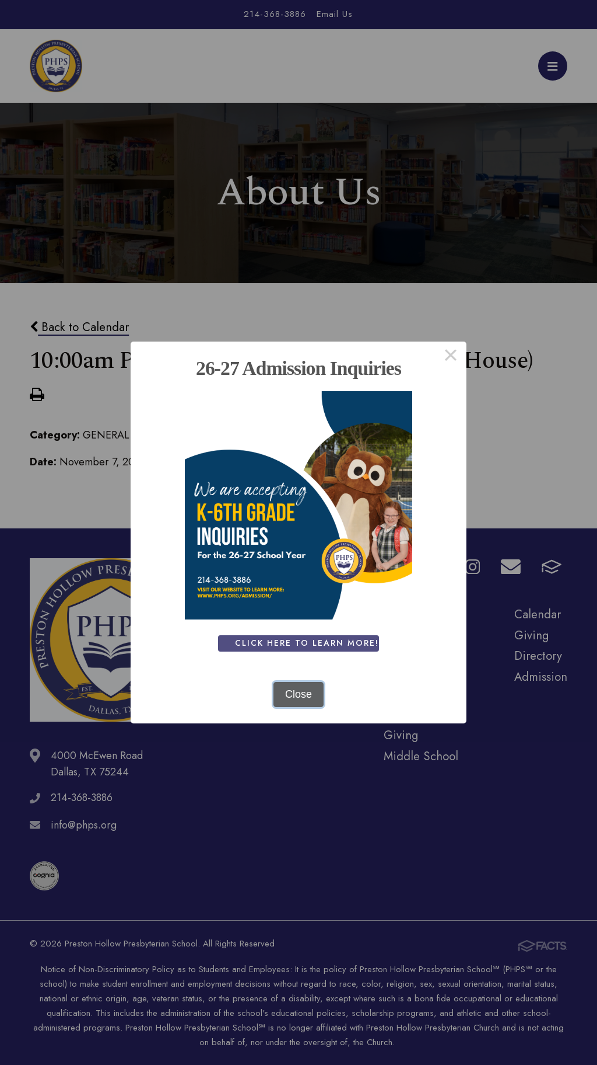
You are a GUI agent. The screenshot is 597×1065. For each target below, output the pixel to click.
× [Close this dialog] (450, 357)
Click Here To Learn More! (309, 643)
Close (298, 694)
